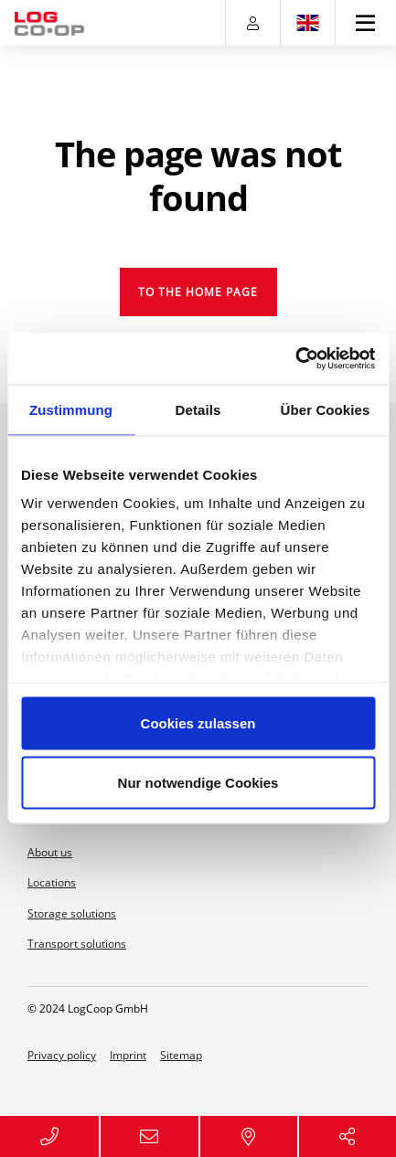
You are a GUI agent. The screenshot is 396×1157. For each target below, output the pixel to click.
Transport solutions (76, 943)
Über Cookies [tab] (325, 409)
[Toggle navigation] (366, 23)
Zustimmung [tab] (70, 409)
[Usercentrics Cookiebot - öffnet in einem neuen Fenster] (295, 359)
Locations (51, 882)
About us (49, 852)
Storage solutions (71, 913)
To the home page (198, 292)
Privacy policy (61, 1055)
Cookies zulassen (198, 722)
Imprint (128, 1055)
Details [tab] (198, 409)
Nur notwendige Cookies (198, 783)
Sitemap (181, 1055)
